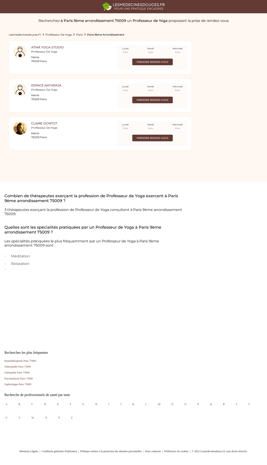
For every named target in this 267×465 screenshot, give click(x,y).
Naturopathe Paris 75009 (17, 366)
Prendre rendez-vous (152, 61)
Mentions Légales (28, 451)
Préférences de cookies (176, 451)
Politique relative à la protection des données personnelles (111, 451)
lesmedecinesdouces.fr (25, 34)
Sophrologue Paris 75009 (17, 384)
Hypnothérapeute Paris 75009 (20, 360)
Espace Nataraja (46, 85)
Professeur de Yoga (59, 34)
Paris (79, 34)
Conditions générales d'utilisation (59, 451)
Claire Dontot (44, 123)
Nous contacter (153, 451)
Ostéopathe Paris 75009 (17, 372)
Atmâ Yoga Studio (47, 47)
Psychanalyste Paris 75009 (18, 378)
